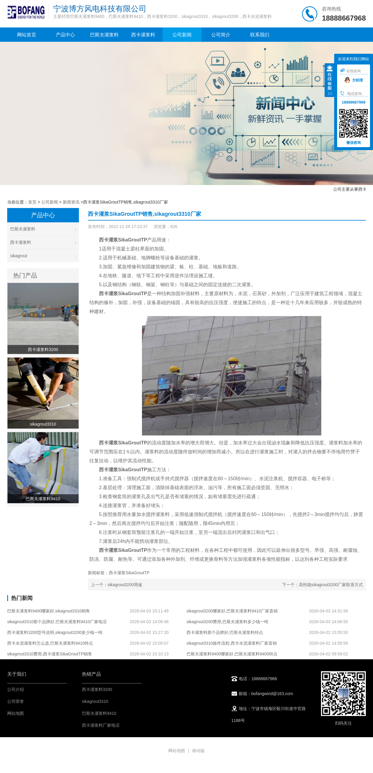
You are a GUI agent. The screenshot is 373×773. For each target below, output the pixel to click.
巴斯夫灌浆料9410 (99, 713)
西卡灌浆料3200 (97, 689)
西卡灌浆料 (143, 34)
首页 (32, 202)
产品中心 (65, 34)
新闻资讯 (71, 202)
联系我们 (259, 34)
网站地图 (15, 713)
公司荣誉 (15, 701)
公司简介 (220, 34)
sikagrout (43, 255)
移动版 (198, 750)
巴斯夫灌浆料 (104, 34)
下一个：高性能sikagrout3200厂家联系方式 (322, 584)
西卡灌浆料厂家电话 (101, 725)
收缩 (330, 80)
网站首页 (26, 34)
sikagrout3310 (95, 701)
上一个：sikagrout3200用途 (116, 584)
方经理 (354, 80)
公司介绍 (15, 689)
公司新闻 (182, 34)
